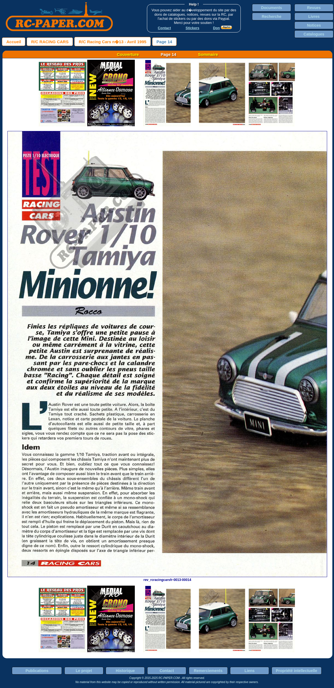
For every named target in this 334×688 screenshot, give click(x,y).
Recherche (271, 16)
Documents (271, 8)
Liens (250, 670)
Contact (167, 670)
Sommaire (208, 54)
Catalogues (313, 34)
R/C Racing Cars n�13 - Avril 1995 (112, 41)
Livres (313, 16)
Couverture (128, 54)
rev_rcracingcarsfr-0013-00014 (167, 578)
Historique (125, 670)
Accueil (13, 41)
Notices (314, 25)
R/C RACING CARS (50, 41)
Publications (37, 670)
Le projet (84, 670)
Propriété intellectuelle (296, 670)
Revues (314, 8)
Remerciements (208, 670)
